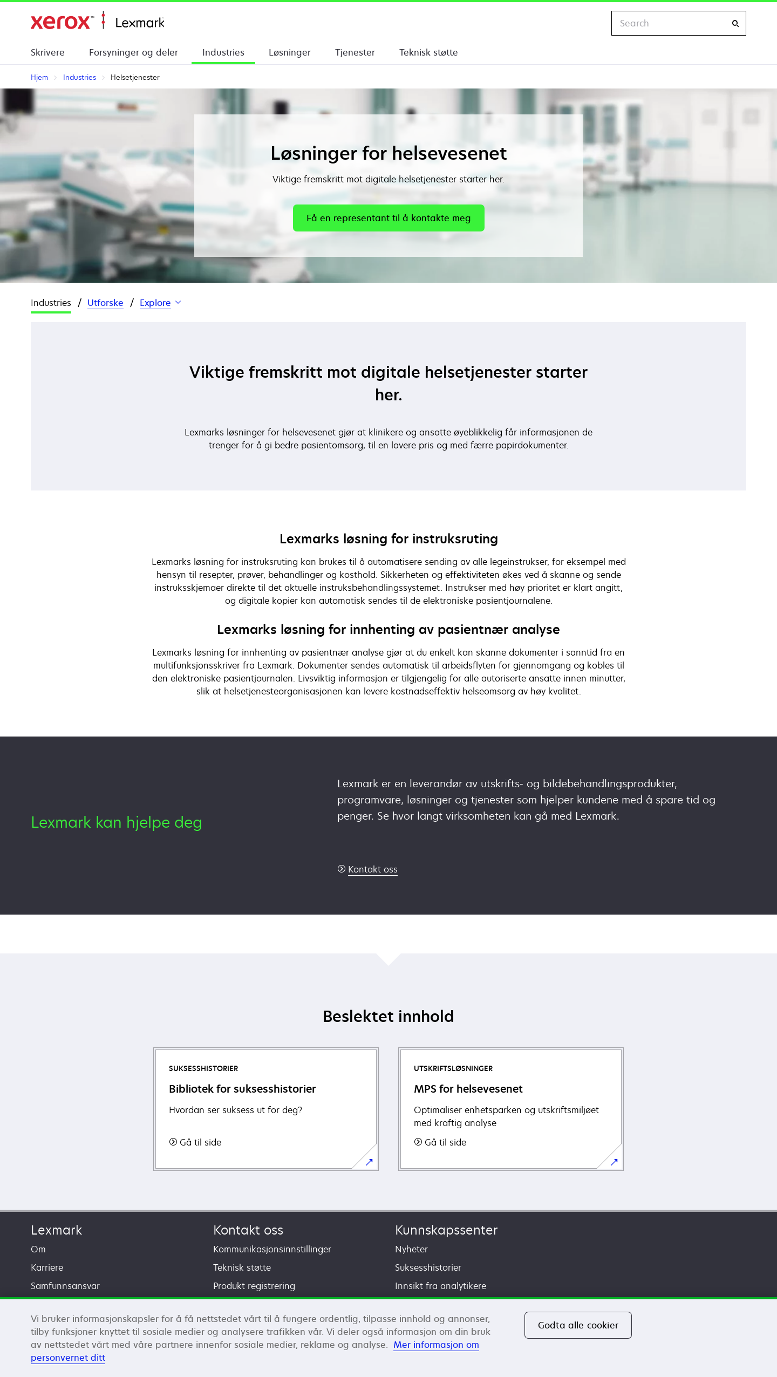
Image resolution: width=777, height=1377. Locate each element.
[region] (388, 1337)
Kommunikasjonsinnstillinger (272, 1249)
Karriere (47, 1267)
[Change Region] (592, 23)
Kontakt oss (248, 1230)
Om (38, 1249)
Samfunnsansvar (65, 1286)
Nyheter (411, 1249)
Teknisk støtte (428, 52)
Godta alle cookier (578, 1325)
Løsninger (290, 52)
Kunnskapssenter (446, 1230)
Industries (223, 52)
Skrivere (48, 52)
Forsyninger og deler (133, 52)
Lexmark (56, 1230)
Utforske (105, 303)
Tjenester (355, 52)
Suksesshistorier (428, 1267)
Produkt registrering (254, 1286)
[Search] (735, 23)
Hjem (97, 20)
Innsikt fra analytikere (440, 1286)
